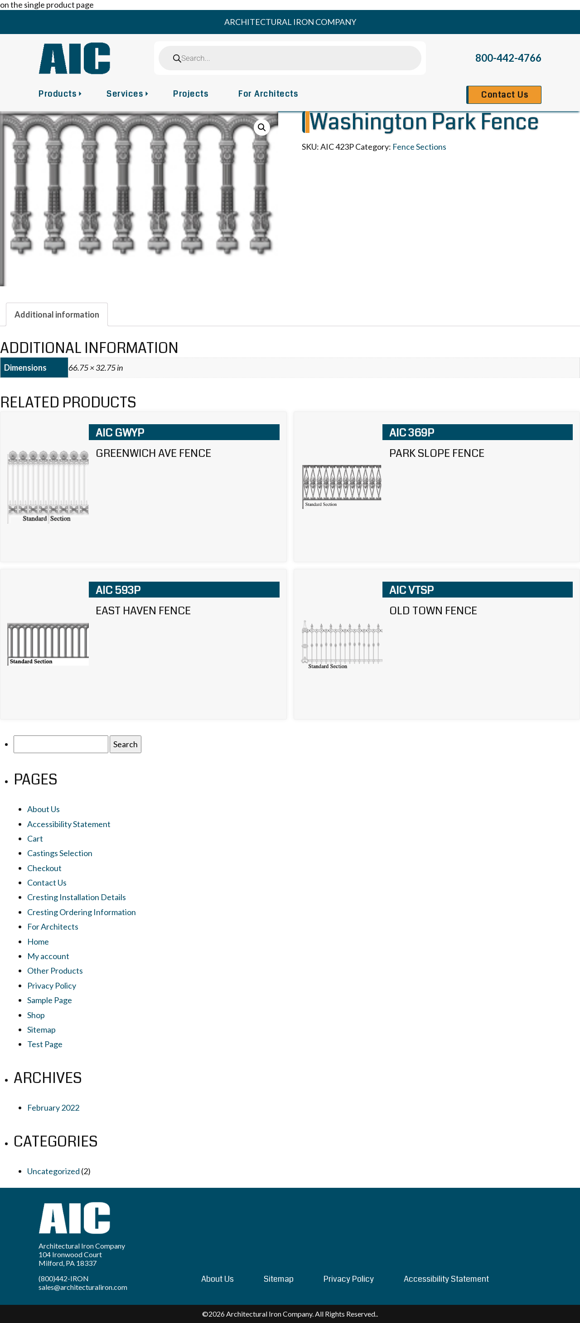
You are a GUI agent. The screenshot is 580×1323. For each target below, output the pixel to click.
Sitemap (41, 1029)
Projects (190, 94)
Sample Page (49, 1000)
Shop (36, 1015)
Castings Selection (59, 853)
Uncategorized (53, 1171)
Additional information (56, 314)
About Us (43, 809)
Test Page (45, 1044)
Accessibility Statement (69, 824)
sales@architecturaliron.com (83, 1287)
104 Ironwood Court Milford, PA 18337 (70, 1258)
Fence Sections (419, 147)
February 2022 (53, 1107)
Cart (35, 838)
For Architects (268, 94)
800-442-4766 (508, 58)
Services (124, 94)
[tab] (57, 314)
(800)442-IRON (64, 1278)
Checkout (44, 868)
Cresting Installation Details (76, 897)
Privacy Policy (51, 985)
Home (38, 941)
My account (48, 956)
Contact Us (504, 95)
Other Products (55, 970)
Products (58, 94)
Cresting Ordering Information (81, 912)
